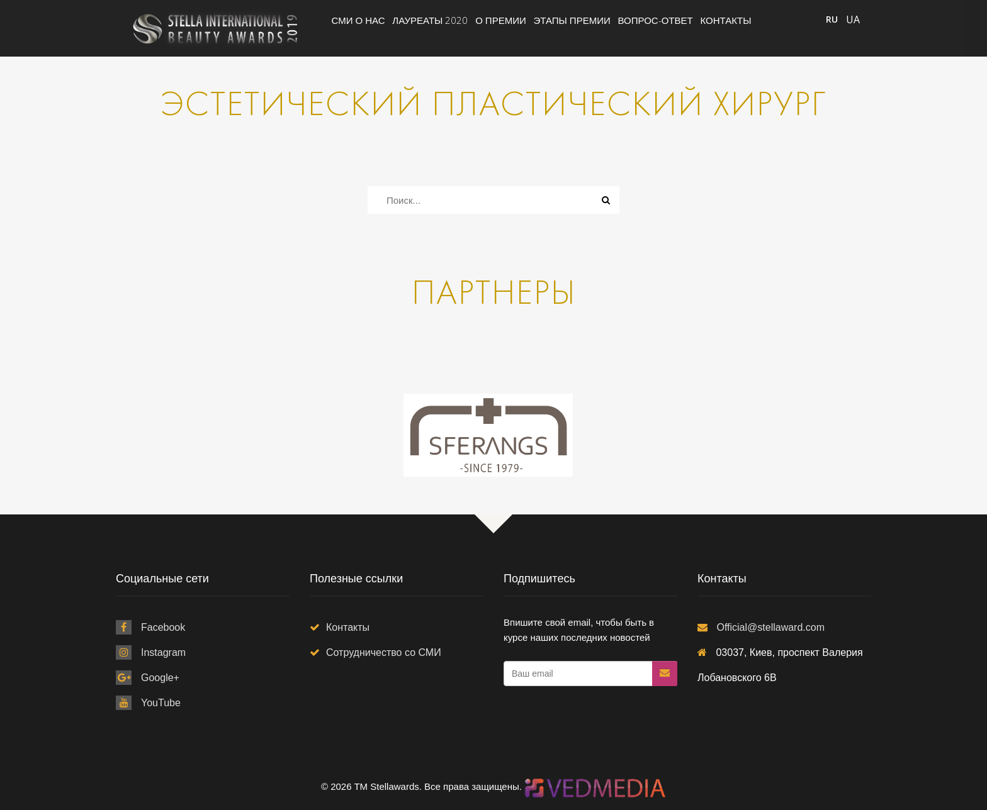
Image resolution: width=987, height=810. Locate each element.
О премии (500, 20)
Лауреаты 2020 (430, 20)
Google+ (160, 677)
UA (853, 19)
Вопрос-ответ (655, 20)
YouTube (161, 702)
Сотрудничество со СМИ (383, 652)
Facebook (163, 627)
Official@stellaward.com (770, 627)
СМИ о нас (358, 20)
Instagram (163, 652)
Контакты (726, 20)
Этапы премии (572, 20)
